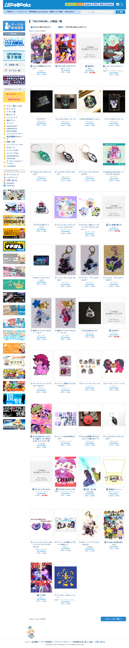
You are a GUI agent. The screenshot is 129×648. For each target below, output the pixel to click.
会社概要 (35, 642)
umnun (113, 227)
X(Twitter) (10, 183)
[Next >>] (32, 31)
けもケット (11, 147)
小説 (13, 142)
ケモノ (9, 106)
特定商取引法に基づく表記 (83, 642)
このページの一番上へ (113, 619)
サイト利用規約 (46, 642)
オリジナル (11, 109)
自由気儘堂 (89, 492)
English (88, 4)
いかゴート (113, 332)
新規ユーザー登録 (56, 12)
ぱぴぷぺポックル (113, 492)
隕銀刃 (90, 68)
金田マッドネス (65, 68)
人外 (20, 106)
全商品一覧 (11, 65)
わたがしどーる (65, 229)
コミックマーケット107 (15, 145)
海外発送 (38, 12)
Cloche (41, 70)
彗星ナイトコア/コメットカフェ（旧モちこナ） (114, 71)
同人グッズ (11, 115)
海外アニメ (11, 120)
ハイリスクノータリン (65, 441)
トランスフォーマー (14, 134)
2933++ (65, 547)
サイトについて (13, 175)
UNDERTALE (12, 129)
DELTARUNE (12, 131)
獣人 (15, 106)
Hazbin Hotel (12, 126)
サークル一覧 (12, 70)
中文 (95, 4)
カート (79, 4)
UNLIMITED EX (13, 156)
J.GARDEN (11, 166)
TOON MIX (11, 158)
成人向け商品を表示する (41, 27)
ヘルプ (26, 642)
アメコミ (10, 123)
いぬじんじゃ (41, 121)
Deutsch (109, 4)
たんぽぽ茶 (41, 443)
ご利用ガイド (10, 12)
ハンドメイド (12, 117)
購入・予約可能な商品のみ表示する (72, 27)
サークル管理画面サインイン (14, 34)
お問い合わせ (69, 12)
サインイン (70, 4)
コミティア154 (12, 153)
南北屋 (41, 227)
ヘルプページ (22, 12)
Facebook (10, 186)
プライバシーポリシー (62, 642)
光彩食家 (89, 547)
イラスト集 (11, 112)
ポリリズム (113, 176)
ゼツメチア (65, 282)
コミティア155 (12, 150)
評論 (8, 142)
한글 (101, 4)
